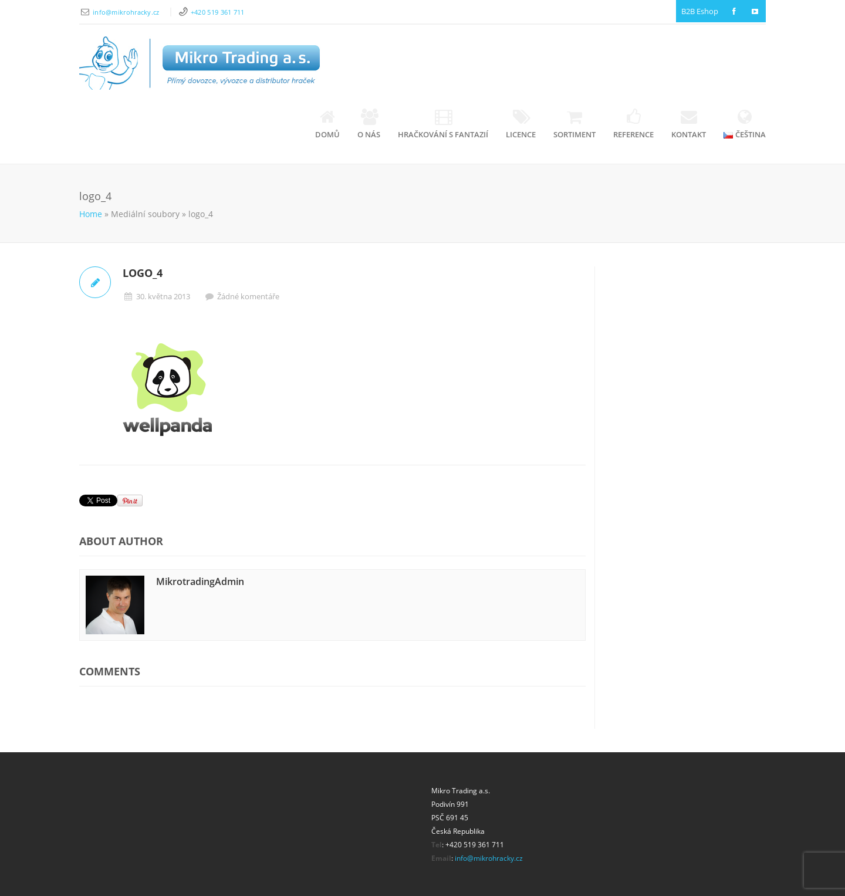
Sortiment (574, 124)
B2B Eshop (699, 11)
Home (90, 213)
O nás (368, 124)
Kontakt (688, 124)
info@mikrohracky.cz (127, 12)
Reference (633, 124)
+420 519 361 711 (218, 12)
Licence (521, 124)
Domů (327, 124)
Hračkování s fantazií (443, 124)
